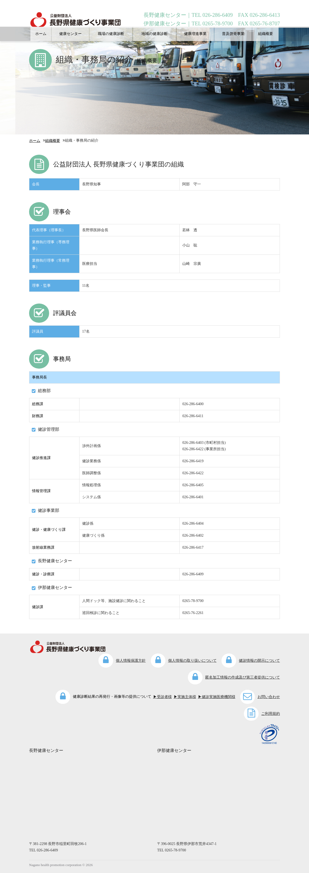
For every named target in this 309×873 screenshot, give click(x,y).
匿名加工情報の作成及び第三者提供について (242, 677)
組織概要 (265, 34)
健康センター (70, 34)
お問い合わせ (269, 697)
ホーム (40, 34)
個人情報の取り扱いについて (192, 661)
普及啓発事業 (233, 34)
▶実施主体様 (185, 697)
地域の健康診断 (154, 34)
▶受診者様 (162, 697)
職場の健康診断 (111, 34)
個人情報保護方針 (131, 661)
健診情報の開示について (259, 661)
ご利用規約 (270, 714)
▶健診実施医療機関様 (216, 697)
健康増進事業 (195, 34)
